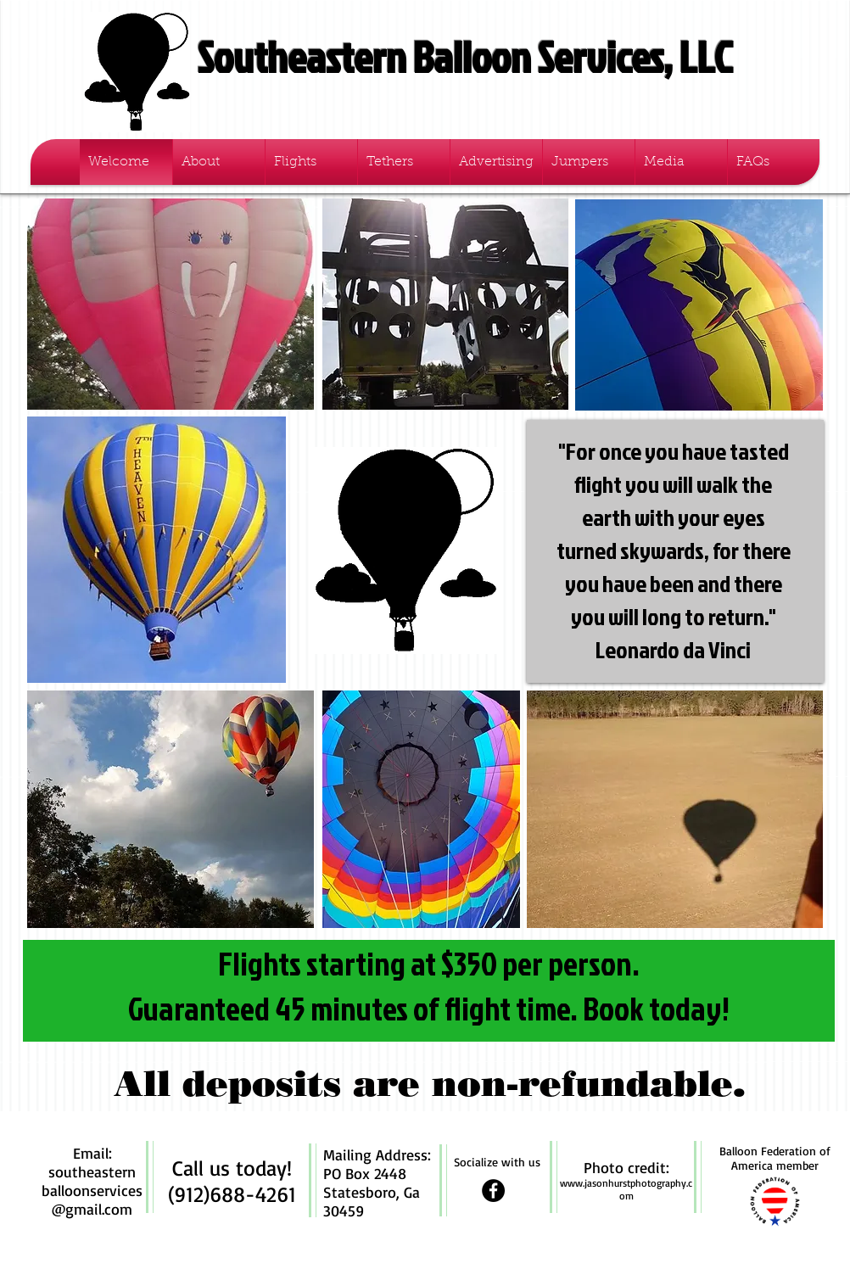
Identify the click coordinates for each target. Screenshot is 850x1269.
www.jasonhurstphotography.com (626, 1189)
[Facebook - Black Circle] (493, 1190)
